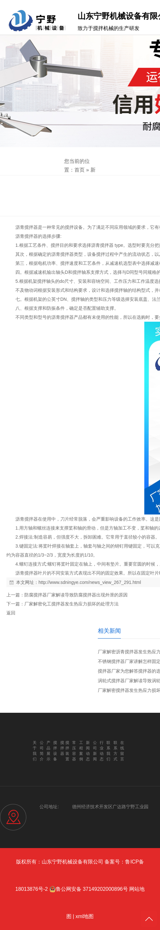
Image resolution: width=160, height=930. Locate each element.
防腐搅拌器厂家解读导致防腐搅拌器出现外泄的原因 (76, 594)
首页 (79, 170)
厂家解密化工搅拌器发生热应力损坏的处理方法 (71, 603)
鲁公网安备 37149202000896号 (88, 889)
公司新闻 (95, 750)
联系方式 (115, 750)
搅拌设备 (74, 227)
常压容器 (74, 750)
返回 (10, 612)
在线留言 (122, 750)
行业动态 (102, 750)
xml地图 (85, 916)
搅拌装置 (67, 750)
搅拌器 (31, 227)
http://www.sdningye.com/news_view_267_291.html (89, 582)
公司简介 (42, 750)
